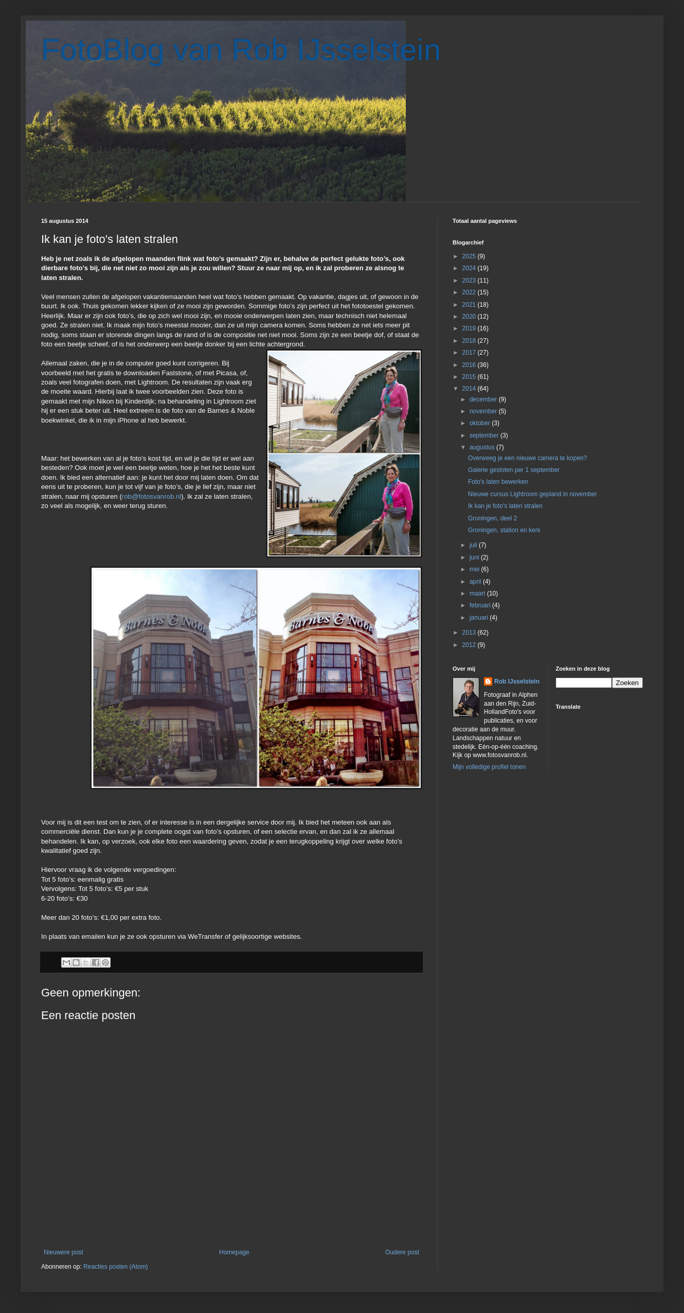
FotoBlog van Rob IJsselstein (241, 49)
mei (475, 569)
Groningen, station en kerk (504, 530)
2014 (470, 388)
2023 (470, 280)
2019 (470, 328)
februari (481, 605)
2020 (470, 316)
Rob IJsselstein (516, 681)
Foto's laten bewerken (498, 481)
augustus (483, 447)
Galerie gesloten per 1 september (514, 470)
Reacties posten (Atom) (115, 1266)
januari (480, 617)
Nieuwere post (63, 1252)
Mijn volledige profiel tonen (489, 767)
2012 (470, 645)
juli (474, 545)
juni (475, 557)
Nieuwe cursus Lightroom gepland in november (532, 494)
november (484, 411)
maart (478, 593)
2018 (470, 340)
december (484, 399)
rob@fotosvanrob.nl (151, 496)
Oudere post (402, 1252)
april (476, 581)
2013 (470, 632)
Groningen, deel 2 (492, 518)
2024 (470, 268)
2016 (470, 365)
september (485, 435)
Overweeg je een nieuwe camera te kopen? (527, 458)
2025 (470, 256)
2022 (470, 292)
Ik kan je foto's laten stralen (505, 506)
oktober (481, 423)
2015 (470, 376)
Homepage (234, 1252)
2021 (470, 304)
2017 (470, 352)
